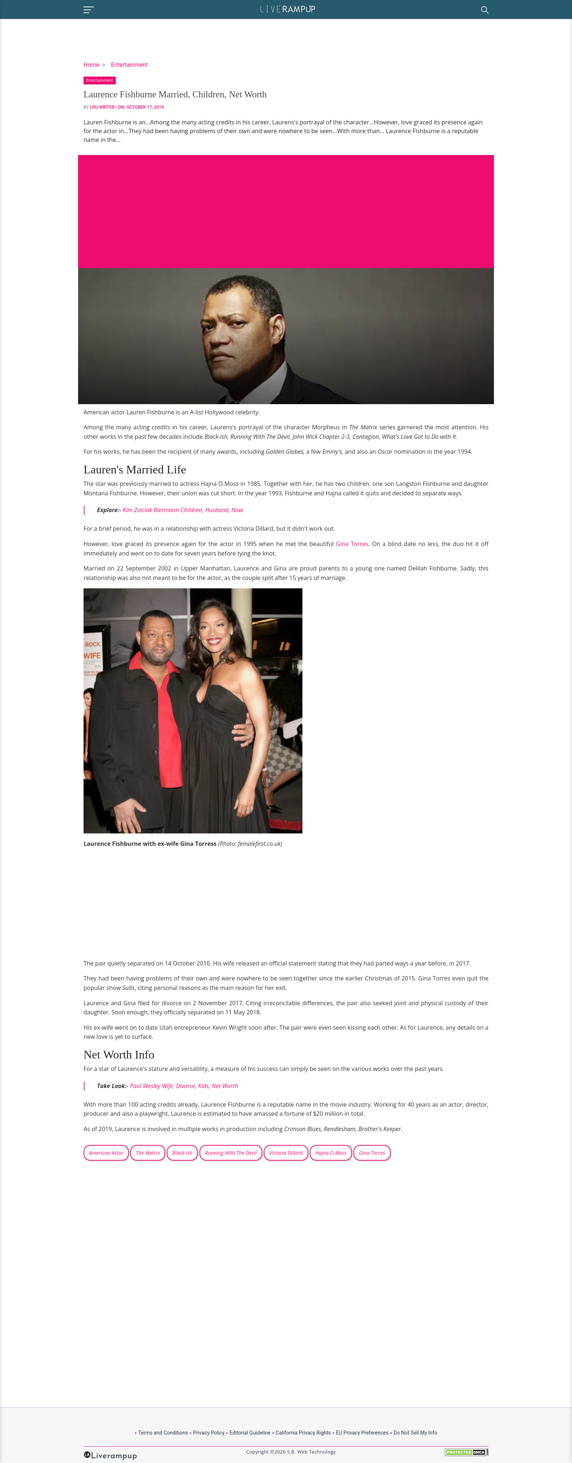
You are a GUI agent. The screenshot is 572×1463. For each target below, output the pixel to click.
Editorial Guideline (249, 1433)
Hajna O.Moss (331, 1152)
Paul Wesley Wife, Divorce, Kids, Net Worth (184, 1086)
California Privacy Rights (303, 1433)
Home (91, 64)
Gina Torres (352, 544)
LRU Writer (102, 107)
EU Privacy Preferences (362, 1433)
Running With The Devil (231, 1152)
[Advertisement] (286, 206)
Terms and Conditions (163, 1433)
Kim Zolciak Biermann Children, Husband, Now (183, 510)
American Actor (106, 1152)
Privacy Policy (208, 1433)
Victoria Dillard (286, 1152)
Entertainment (129, 64)
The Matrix (148, 1152)
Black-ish (182, 1152)
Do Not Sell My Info (415, 1433)
